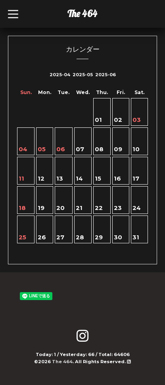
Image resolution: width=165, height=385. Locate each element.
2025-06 (105, 74)
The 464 (82, 13)
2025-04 (60, 74)
